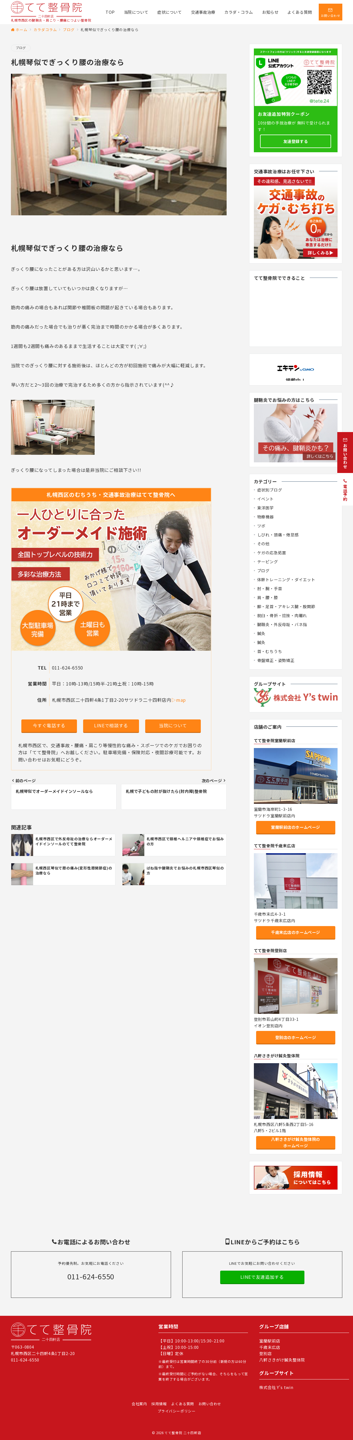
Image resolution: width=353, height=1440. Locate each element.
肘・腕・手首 (269, 588)
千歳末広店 (269, 1347)
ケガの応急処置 (271, 552)
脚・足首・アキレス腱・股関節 (286, 606)
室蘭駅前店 (269, 1341)
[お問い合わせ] (345, 452)
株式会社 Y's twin (276, 1387)
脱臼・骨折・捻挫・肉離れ (282, 615)
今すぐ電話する (49, 725)
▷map (178, 699)
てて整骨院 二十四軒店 (183, 1432)
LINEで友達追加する (262, 1276)
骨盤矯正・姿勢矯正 (276, 660)
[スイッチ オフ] (330, 12)
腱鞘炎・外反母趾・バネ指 (282, 624)
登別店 (265, 1353)
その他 (263, 543)
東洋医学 (265, 508)
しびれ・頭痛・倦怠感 (278, 534)
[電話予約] (345, 489)
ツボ (261, 526)
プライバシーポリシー (176, 1411)
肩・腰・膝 (267, 597)
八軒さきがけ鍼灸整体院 (282, 1360)
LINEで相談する (111, 725)
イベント (265, 499)
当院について (173, 725)
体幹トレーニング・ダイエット (286, 579)
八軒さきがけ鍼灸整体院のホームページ (295, 1142)
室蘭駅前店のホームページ (295, 827)
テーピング (267, 561)
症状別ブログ (269, 490)
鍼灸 (261, 633)
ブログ (21, 47)
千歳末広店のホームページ (295, 932)
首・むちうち (269, 651)
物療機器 (265, 517)
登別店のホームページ (295, 1037)
